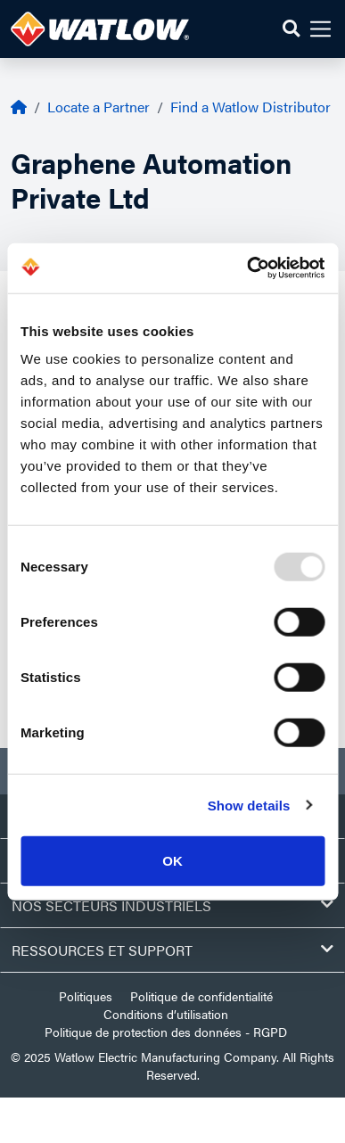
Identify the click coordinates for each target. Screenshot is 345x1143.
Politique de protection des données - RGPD (166, 1031)
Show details (249, 804)
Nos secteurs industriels (172, 905)
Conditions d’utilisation (165, 1014)
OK (172, 860)
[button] (291, 29)
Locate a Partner (98, 106)
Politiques (85, 996)
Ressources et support (172, 950)
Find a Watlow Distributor (250, 106)
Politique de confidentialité (201, 996)
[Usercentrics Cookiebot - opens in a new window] (247, 268)
